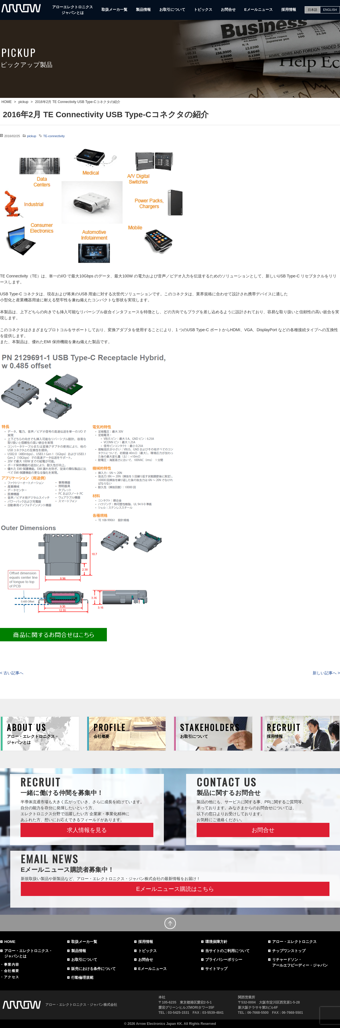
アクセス (11, 977)
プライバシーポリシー (223, 959)
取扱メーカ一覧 (114, 9)
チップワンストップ (289, 951)
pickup (31, 136)
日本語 (312, 9)
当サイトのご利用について (227, 951)
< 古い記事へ (11, 673)
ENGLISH (330, 9)
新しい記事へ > (326, 673)
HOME (9, 942)
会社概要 (11, 971)
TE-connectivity (54, 136)
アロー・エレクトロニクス (294, 942)
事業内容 (11, 965)
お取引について (172, 9)
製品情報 (143, 9)
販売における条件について (93, 969)
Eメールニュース (258, 9)
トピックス (203, 9)
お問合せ (228, 9)
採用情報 (288, 9)
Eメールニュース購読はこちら (175, 889)
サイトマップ (216, 969)
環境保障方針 (216, 942)
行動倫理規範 (82, 977)
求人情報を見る (87, 830)
